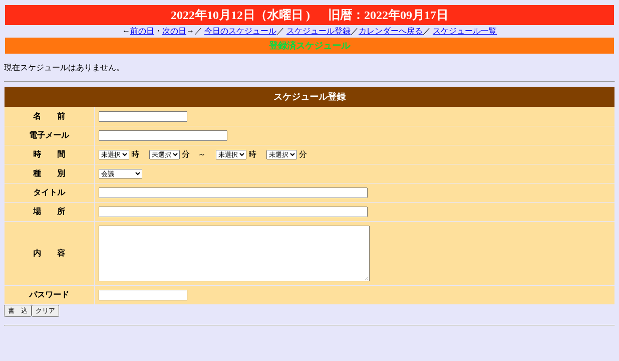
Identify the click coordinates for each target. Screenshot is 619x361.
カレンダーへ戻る (391, 31)
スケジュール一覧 (465, 31)
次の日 (174, 31)
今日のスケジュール (240, 31)
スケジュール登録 (318, 31)
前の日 (142, 31)
